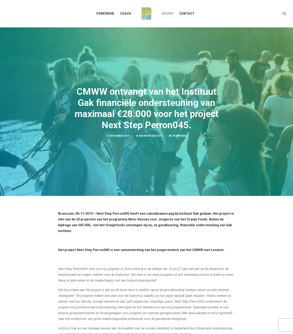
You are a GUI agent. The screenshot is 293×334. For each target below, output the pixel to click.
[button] (284, 13)
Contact (187, 13)
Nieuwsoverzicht (150, 126)
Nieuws (168, 13)
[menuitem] (105, 13)
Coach (125, 13)
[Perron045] (146, 13)
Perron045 (105, 13)
